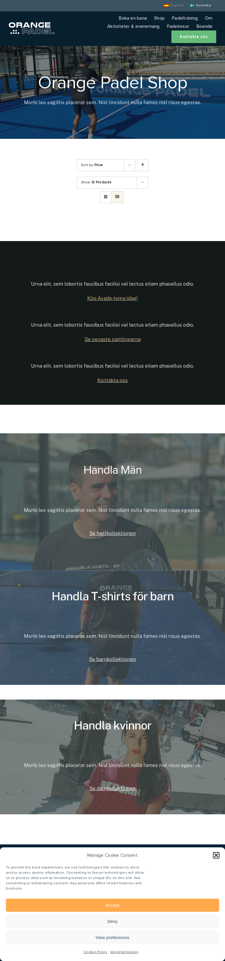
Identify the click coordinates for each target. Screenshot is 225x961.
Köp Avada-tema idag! (112, 298)
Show (96, 182)
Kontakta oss (112, 380)
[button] (216, 855)
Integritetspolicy (124, 952)
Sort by (92, 165)
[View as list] (117, 197)
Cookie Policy (95, 952)
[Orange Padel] (31, 25)
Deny (112, 921)
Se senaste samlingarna (113, 339)
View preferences (112, 937)
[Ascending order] (143, 165)
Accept (112, 905)
